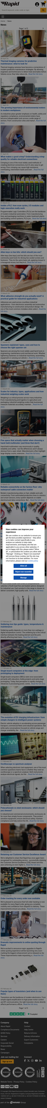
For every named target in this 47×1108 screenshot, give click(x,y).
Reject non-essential (23, 572)
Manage (23, 578)
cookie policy (33, 561)
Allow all (23, 566)
